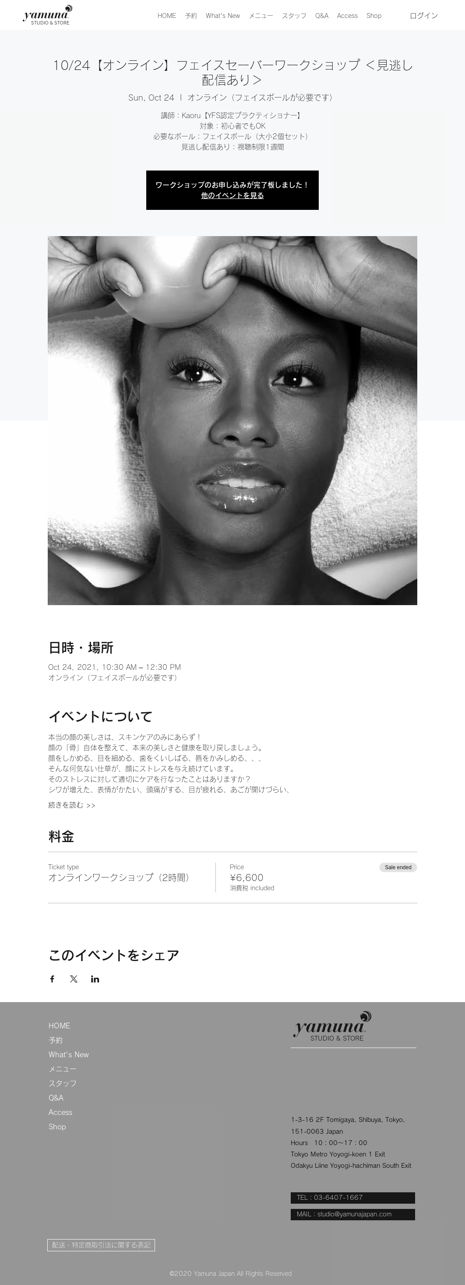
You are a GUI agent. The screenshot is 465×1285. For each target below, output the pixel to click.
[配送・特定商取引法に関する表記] (101, 1245)
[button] (261, 15)
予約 (56, 1040)
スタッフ (63, 1083)
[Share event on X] (74, 978)
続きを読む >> (71, 804)
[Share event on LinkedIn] (95, 978)
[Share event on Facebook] (52, 978)
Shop (57, 1126)
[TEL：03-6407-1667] (353, 1198)
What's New (69, 1054)
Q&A (56, 1097)
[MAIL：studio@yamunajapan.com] (353, 1214)
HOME (59, 1025)
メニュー (63, 1069)
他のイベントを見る (232, 195)
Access (60, 1112)
